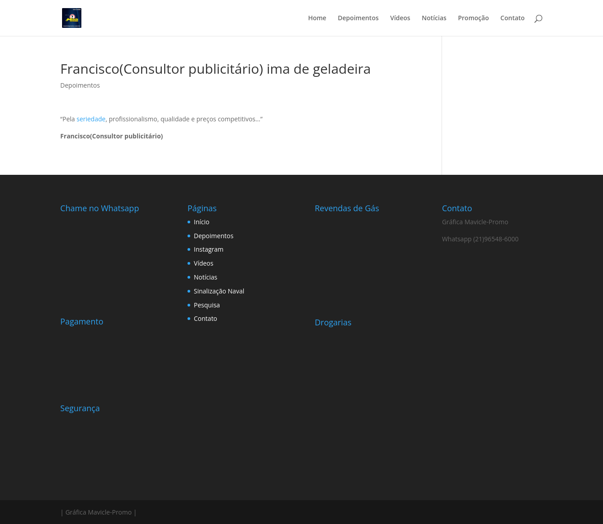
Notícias (434, 18)
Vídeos (400, 18)
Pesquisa (207, 305)
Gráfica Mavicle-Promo (475, 222)
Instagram (208, 249)
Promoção (473, 18)
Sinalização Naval (219, 291)
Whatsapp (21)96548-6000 (480, 239)
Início (202, 222)
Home (317, 18)
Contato (512, 18)
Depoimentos (358, 18)
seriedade (90, 119)
